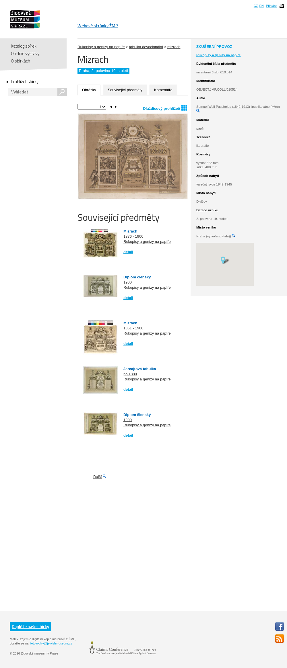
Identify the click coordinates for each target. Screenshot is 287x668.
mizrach (174, 47)
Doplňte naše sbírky (30, 626)
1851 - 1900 (133, 328)
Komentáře (163, 90)
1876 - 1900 (133, 236)
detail (128, 252)
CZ (256, 5)
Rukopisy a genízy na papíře (101, 47)
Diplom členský (137, 277)
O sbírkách (20, 61)
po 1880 (130, 374)
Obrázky (89, 90)
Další (97, 476)
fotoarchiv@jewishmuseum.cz (51, 643)
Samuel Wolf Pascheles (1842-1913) (223, 106)
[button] (225, 260)
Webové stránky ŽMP (97, 25)
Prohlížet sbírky (24, 81)
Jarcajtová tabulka (139, 369)
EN (261, 5)
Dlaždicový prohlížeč (165, 107)
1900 (127, 282)
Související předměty (125, 90)
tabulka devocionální (146, 47)
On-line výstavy (25, 53)
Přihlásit (271, 5)
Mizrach (130, 231)
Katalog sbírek (23, 46)
